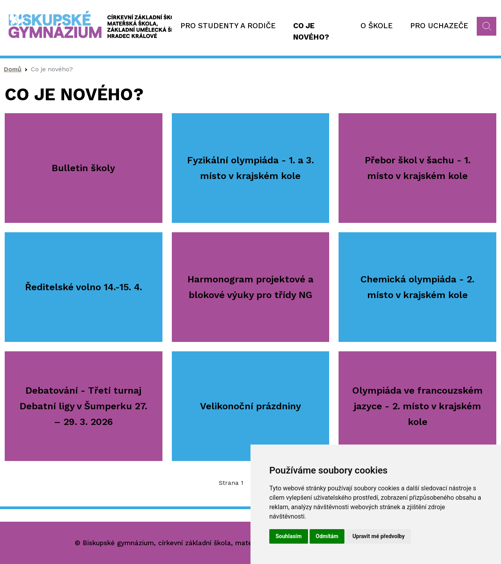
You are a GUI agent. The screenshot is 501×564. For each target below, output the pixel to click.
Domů (13, 69)
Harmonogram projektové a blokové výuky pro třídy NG (250, 287)
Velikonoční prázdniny (250, 406)
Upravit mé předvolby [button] (378, 536)
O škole (376, 25)
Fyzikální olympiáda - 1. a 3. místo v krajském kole (250, 168)
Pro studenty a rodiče (228, 25)
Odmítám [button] (327, 536)
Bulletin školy (83, 168)
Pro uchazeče (439, 25)
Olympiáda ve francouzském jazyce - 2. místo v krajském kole (417, 406)
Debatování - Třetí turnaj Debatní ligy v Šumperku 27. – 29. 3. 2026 (83, 406)
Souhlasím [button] (289, 536)
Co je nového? (311, 31)
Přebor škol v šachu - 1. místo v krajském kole (417, 168)
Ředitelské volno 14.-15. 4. (83, 287)
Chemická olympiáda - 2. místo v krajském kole (417, 287)
